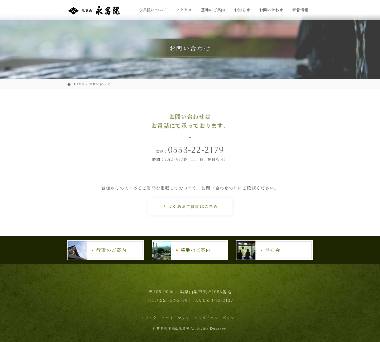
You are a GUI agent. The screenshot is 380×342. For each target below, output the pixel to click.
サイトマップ (177, 317)
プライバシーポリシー (218, 317)
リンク (151, 317)
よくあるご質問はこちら (190, 206)
